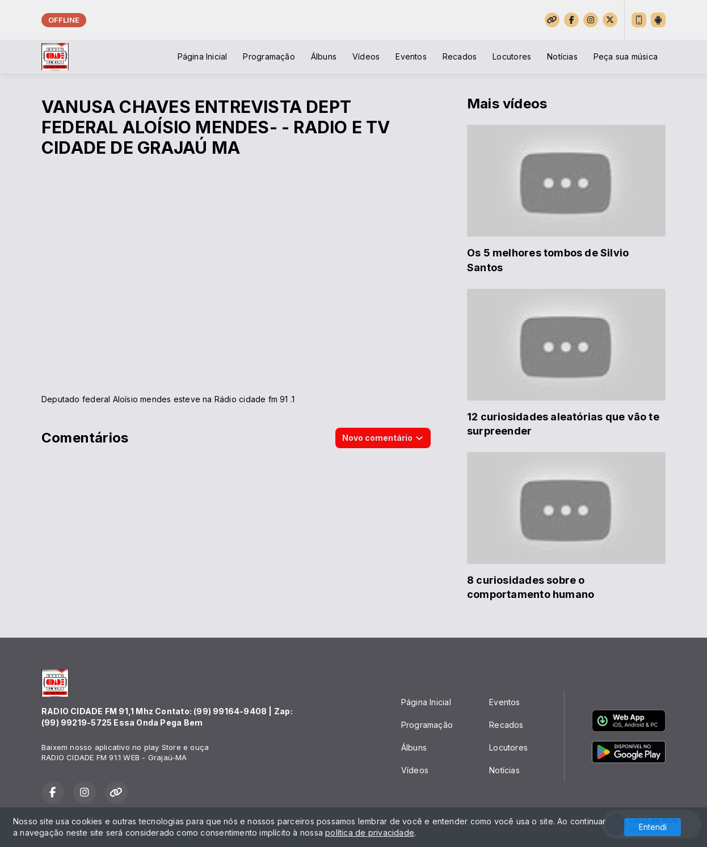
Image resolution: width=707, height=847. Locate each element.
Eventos (410, 56)
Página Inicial (203, 56)
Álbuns (323, 56)
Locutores (512, 56)
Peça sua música (626, 56)
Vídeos (366, 56)
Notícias (562, 56)
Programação (268, 56)
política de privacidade (369, 832)
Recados (460, 56)
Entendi (653, 827)
